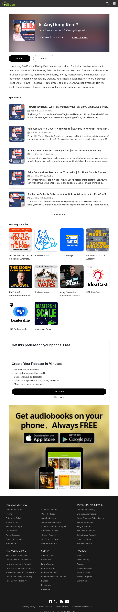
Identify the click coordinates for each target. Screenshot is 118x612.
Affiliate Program (84, 577)
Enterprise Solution (14, 518)
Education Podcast (49, 531)
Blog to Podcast (83, 526)
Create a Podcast (48, 509)
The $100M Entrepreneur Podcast (19, 294)
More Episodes (59, 214)
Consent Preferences (64, 606)
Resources (45, 585)
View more (43, 87)
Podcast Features (13, 509)
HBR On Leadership (18, 329)
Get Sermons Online (50, 539)
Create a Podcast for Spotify (53, 526)
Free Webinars (47, 564)
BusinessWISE (41, 255)
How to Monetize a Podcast (17, 564)
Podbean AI (11, 543)
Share (44, 58)
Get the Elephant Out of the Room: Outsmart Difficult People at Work (20, 257)
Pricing (9, 514)
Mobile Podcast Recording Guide (20, 572)
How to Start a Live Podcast (18, 560)
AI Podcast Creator (85, 522)
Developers (46, 589)
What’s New (46, 560)
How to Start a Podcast (15, 555)
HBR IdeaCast (93, 292)
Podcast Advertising (85, 509)
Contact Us (81, 581)
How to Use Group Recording (18, 577)
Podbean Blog (83, 560)
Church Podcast (48, 535)
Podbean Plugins (84, 543)
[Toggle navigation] (114, 3)
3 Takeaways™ (67, 255)
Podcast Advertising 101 (16, 581)
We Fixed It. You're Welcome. (95, 257)
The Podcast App (13, 526)
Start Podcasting (48, 518)
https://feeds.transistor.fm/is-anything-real (60, 30)
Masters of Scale (42, 329)
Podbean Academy (49, 572)
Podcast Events (48, 568)
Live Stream (11, 531)
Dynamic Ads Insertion (86, 514)
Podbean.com (102, 606)
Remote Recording (14, 539)
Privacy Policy (14, 606)
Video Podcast (47, 514)
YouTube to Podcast (85, 531)
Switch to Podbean (85, 539)
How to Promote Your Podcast (18, 568)
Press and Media (84, 568)
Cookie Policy (30, 606)
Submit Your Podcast (86, 535)
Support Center (47, 555)
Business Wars (41, 292)
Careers (80, 564)
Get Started (59, 391)
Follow (19, 58)
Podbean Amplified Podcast (53, 577)
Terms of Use (45, 606)
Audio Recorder (12, 535)
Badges (44, 581)
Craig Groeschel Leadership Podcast (69, 294)
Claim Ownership (79, 37)
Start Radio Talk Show (50, 522)
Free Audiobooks (48, 543)
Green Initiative (83, 572)
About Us (81, 555)
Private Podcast (12, 522)
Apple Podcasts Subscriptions (89, 518)
